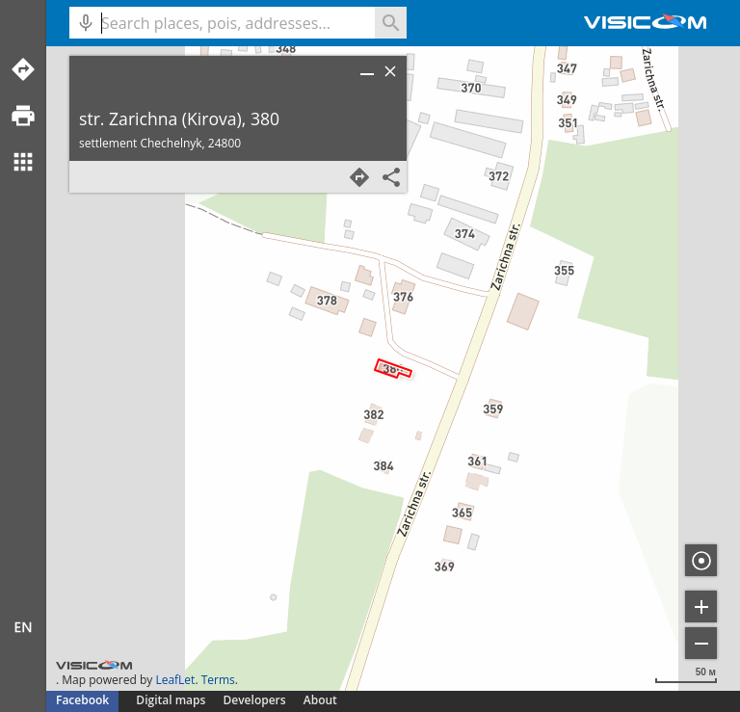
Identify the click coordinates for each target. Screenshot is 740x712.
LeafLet (175, 680)
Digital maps (172, 700)
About (320, 700)
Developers (255, 700)
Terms (218, 680)
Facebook (82, 700)
